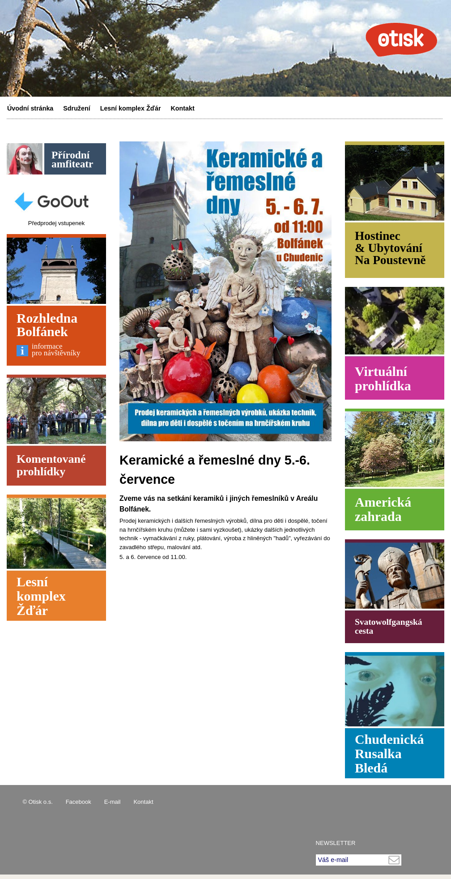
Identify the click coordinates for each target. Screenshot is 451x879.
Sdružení (76, 108)
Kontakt (183, 108)
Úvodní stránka (30, 108)
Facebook (78, 801)
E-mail (112, 801)
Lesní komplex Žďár (130, 108)
